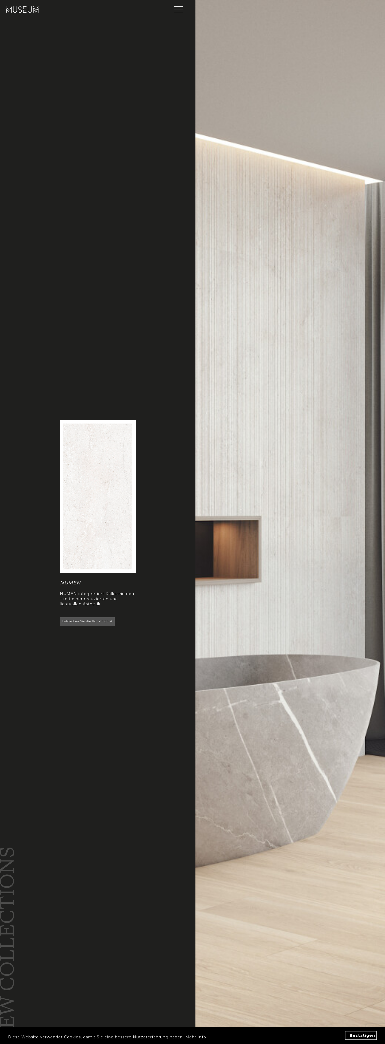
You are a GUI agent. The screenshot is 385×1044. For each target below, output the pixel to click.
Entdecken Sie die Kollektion (87, 621)
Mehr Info (195, 1037)
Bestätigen (362, 1035)
